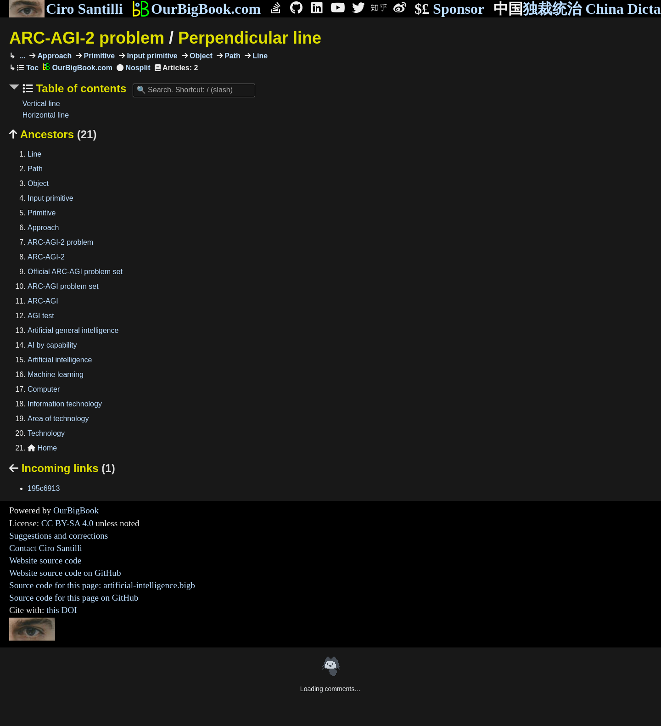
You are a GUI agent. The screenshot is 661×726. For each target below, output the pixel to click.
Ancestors (52, 134)
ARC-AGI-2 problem (86, 37)
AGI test (41, 316)
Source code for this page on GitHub (73, 597)
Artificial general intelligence (73, 330)
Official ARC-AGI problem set (75, 272)
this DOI (61, 610)
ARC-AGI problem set (63, 286)
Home (42, 448)
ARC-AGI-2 (46, 257)
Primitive (98, 56)
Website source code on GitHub (65, 573)
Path (232, 56)
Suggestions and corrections (58, 535)
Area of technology (58, 418)
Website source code (45, 560)
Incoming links (62, 468)
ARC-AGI (43, 301)
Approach (53, 56)
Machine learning (56, 374)
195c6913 (44, 488)
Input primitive (151, 56)
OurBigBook (76, 510)
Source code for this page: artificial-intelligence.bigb (102, 585)
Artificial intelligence (60, 360)
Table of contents (80, 88)
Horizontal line (45, 115)
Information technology (65, 404)
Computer (44, 389)
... (21, 56)
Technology (46, 433)
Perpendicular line (249, 37)
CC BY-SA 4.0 (67, 523)
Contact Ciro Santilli (45, 548)
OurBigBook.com (196, 8)
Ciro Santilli (66, 8)
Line (259, 56)
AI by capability (52, 345)
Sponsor (449, 8)
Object (200, 56)
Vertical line (41, 103)
